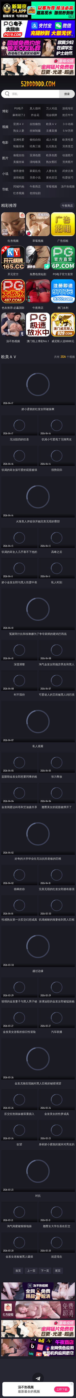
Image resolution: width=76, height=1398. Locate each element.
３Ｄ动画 (67, 124)
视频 (5, 127)
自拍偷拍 (35, 124)
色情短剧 (35, 193)
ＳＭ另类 (67, 130)
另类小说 (35, 177)
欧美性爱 (67, 139)
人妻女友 (51, 171)
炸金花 (35, 115)
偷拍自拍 (35, 139)
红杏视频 (18, 193)
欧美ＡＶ (51, 124)
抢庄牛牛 (67, 115)
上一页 (31, 1270)
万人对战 (51, 108)
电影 (5, 142)
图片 (5, 158)
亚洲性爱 (18, 139)
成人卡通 (51, 139)
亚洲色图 (35, 155)
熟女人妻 (18, 130)
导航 (5, 189)
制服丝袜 (18, 146)
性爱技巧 (67, 177)
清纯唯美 (35, 162)
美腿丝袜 (18, 162)
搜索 (67, 94)
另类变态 (67, 146)
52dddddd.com (38, 84)
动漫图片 (67, 155)
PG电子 (18, 108)
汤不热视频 (68, 186)
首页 (18, 1270)
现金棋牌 (51, 115)
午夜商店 (35, 186)
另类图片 (67, 162)
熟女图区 (51, 162)
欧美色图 (51, 155)
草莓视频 (51, 186)
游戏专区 (67, 108)
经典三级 (35, 146)
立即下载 (61, 1389)
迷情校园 (18, 177)
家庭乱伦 (35, 171)
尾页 (58, 1270)
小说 (5, 173)
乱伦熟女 (51, 146)
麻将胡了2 (19, 115)
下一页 (45, 1270)
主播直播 (51, 130)
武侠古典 (67, 171)
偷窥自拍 (18, 155)
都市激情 (18, 171)
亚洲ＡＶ (18, 124)
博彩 (5, 111)
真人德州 (35, 108)
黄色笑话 (51, 177)
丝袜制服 (35, 130)
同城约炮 (18, 186)
